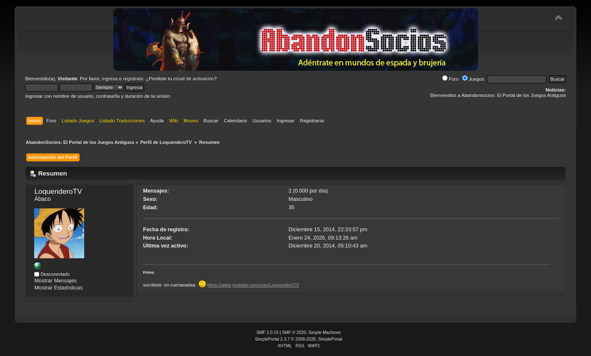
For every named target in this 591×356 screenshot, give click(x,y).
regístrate (133, 78)
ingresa (110, 78)
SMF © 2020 (294, 332)
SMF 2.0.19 (267, 332)
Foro (450, 79)
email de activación (193, 78)
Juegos (473, 79)
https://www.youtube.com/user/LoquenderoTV (253, 284)
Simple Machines (324, 332)
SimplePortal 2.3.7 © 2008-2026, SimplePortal (299, 339)
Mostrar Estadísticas (58, 287)
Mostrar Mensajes (55, 280)
